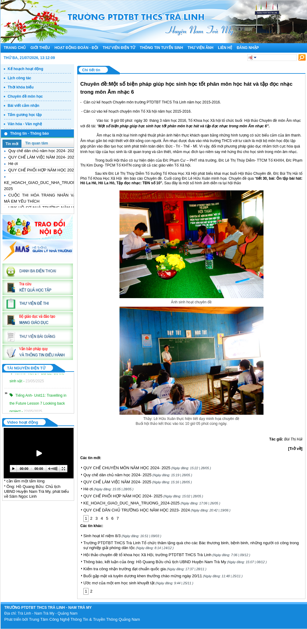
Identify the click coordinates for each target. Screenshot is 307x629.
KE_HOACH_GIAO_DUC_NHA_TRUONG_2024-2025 (151, 503)
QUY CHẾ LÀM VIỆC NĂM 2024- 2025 (42, 157)
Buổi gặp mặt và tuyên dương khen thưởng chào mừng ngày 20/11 (163, 576)
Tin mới (12, 144)
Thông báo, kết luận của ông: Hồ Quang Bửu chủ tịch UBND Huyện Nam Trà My (175, 562)
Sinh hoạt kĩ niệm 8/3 (122, 536)
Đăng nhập (248, 48)
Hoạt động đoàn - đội (76, 48)
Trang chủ (15, 48)
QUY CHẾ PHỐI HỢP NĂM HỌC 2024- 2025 (47, 170)
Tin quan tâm (36, 143)
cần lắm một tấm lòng (25, 481)
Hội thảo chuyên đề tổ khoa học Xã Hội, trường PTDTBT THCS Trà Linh (166, 554)
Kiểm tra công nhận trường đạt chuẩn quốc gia (145, 569)
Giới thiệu (40, 48)
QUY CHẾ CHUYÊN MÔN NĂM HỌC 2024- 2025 (147, 468)
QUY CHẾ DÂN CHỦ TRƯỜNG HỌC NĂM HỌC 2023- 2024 (156, 510)
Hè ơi (13, 163)
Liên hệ (225, 48)
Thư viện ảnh (200, 48)
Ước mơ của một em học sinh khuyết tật (138, 583)
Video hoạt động (22, 422)
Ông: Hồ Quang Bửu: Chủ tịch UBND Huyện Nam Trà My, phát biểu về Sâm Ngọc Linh (36, 491)
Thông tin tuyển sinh (161, 48)
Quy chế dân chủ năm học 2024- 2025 (42, 150)
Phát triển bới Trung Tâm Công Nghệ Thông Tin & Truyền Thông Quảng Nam (72, 619)
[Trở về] (295, 448)
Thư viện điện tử (119, 48)
